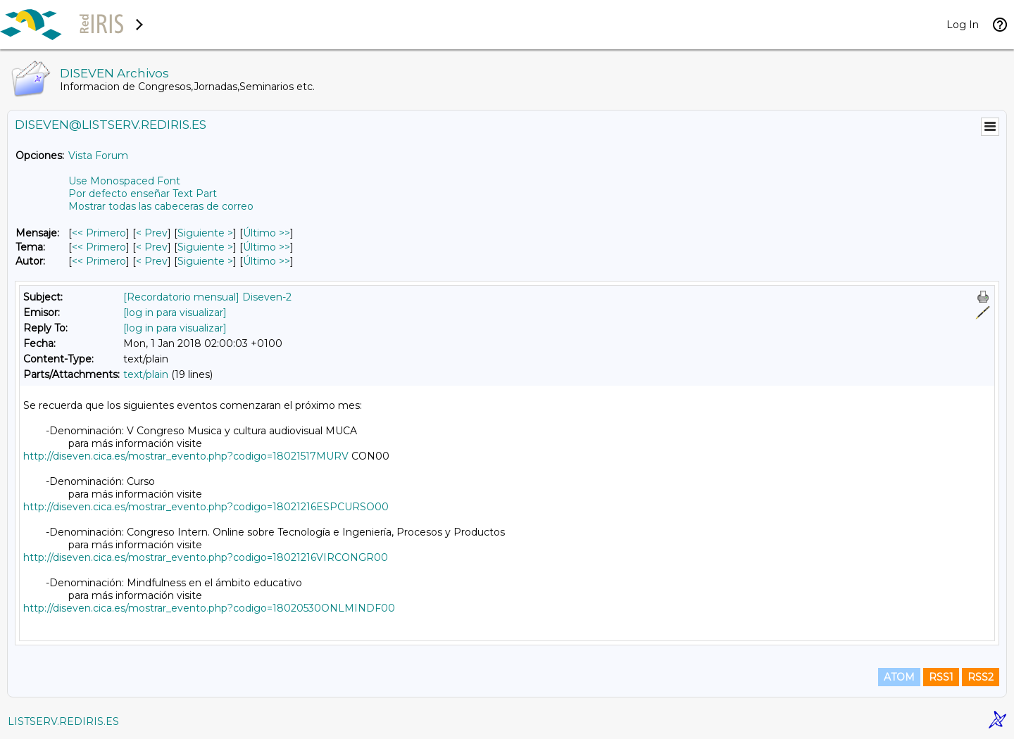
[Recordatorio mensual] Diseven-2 (207, 297)
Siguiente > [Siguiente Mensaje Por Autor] (205, 261)
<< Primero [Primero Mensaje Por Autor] (99, 261)
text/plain (145, 374)
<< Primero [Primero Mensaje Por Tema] (99, 247)
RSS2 (981, 677)
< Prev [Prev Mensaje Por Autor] (152, 261)
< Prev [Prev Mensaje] (152, 233)
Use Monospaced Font (124, 181)
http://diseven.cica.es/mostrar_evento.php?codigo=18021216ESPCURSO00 (206, 506)
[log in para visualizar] (175, 312)
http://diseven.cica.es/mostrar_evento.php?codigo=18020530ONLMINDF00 (209, 608)
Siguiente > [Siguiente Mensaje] (205, 233)
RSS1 (941, 677)
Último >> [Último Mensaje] (266, 233)
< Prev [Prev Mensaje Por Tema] (152, 247)
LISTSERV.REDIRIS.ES (63, 721)
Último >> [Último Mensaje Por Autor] (266, 261)
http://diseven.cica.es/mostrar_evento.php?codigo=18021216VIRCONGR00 (205, 557)
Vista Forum (98, 155)
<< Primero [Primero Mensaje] (99, 233)
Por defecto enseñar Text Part (142, 193)
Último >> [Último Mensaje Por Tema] (266, 247)
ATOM (899, 677)
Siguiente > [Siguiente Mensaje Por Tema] (205, 247)
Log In (962, 24)
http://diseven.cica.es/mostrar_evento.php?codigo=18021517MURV (186, 456)
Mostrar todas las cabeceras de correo (161, 206)
